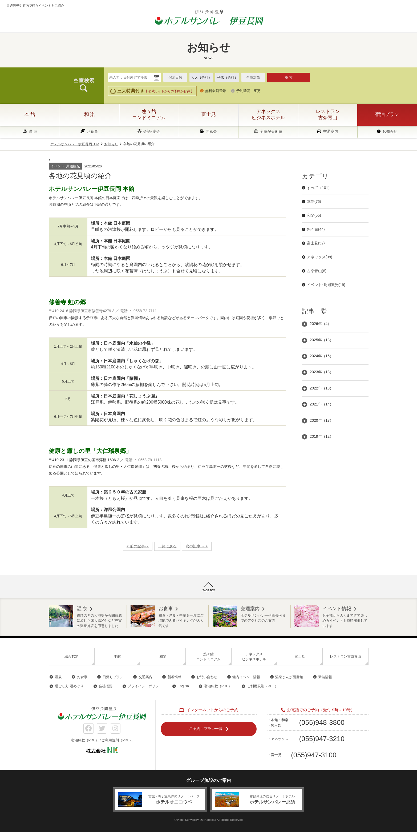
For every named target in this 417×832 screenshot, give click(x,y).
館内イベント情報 (246, 677)
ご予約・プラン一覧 (205, 728)
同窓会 (211, 131)
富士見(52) (316, 243)
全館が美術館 (271, 131)
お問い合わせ (206, 677)
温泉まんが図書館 (289, 677)
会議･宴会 (151, 131)
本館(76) (314, 201)
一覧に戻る (167, 546)
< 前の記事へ (138, 546)
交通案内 (330, 131)
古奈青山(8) (316, 271)
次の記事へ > (197, 546)
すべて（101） (319, 188)
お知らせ (389, 131)
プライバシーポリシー (145, 686)
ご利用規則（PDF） (262, 686)
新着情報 (174, 677)
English (183, 686)
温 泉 (33, 131)
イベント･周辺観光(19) (326, 285)
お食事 (92, 131)
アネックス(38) (319, 257)
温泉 (58, 677)
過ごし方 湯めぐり (69, 686)
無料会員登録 (215, 91)
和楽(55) (314, 215)
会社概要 (105, 686)
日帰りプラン (113, 677)
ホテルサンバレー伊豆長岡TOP (74, 144)
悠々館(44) (316, 229)
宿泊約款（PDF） (218, 686)
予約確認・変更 (248, 91)
